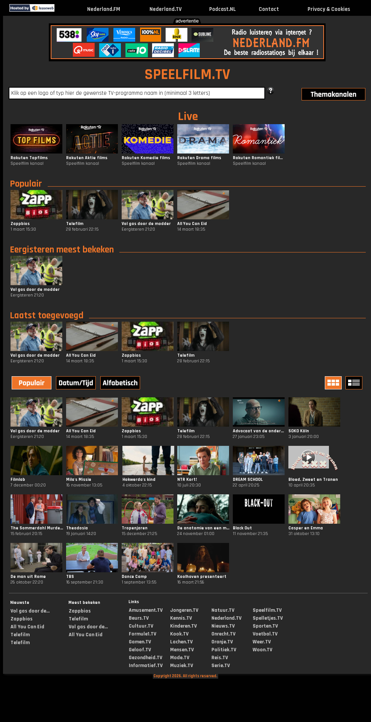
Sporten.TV (265, 626)
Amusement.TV (146, 610)
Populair (26, 184)
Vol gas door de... (30, 611)
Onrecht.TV (223, 634)
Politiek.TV (223, 649)
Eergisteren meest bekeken (62, 250)
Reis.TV (219, 657)
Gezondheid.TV (145, 657)
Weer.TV (262, 641)
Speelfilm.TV (267, 610)
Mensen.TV (182, 649)
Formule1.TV (142, 634)
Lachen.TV (181, 641)
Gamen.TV (140, 641)
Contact (269, 9)
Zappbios (22, 619)
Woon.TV (262, 649)
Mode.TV (179, 657)
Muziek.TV (181, 665)
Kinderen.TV (183, 626)
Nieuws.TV (223, 626)
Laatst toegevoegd (46, 316)
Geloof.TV (140, 649)
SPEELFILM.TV (187, 74)
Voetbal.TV (265, 634)
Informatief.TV (146, 665)
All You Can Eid (27, 626)
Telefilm (20, 634)
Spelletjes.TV (268, 618)
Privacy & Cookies (329, 9)
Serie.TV (220, 665)
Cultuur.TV (141, 626)
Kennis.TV (181, 618)
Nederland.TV (165, 9)
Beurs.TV (139, 618)
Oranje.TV (222, 641)
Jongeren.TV (184, 610)
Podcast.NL (222, 9)
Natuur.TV (222, 610)
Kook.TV (179, 634)
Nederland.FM (103, 9)
